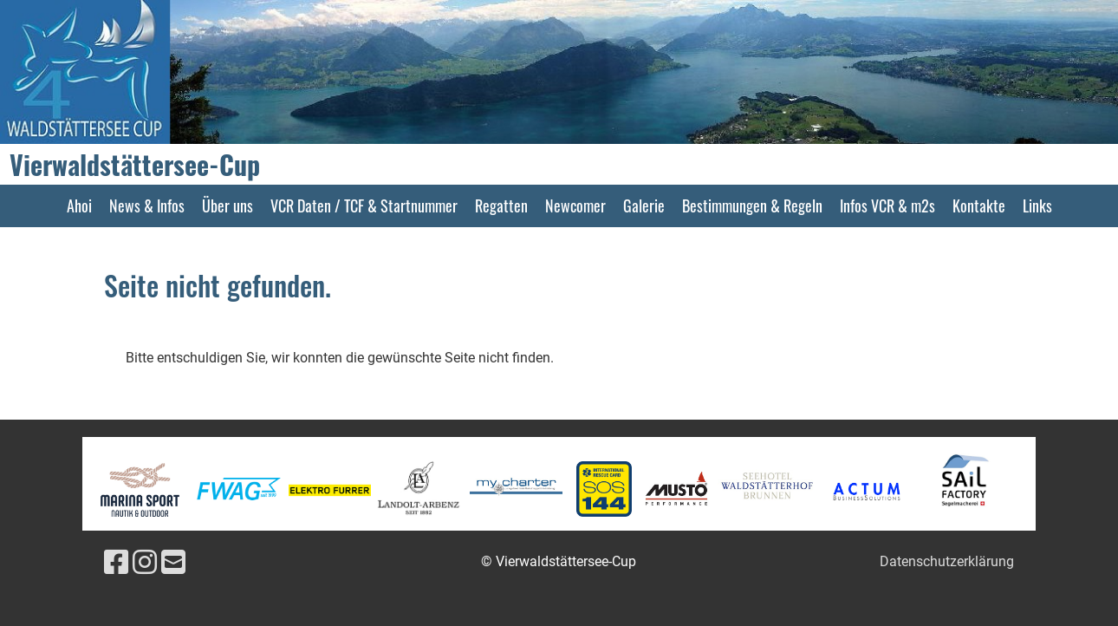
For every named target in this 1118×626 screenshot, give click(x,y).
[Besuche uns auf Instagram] (145, 562)
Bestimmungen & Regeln (752, 205)
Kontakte (978, 205)
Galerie (644, 205)
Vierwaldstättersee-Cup (135, 165)
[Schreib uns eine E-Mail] (173, 562)
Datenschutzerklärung (947, 561)
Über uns (227, 205)
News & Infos (147, 205)
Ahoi (79, 205)
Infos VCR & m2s (887, 205)
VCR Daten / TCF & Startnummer (364, 205)
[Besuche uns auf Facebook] (116, 562)
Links (1037, 205)
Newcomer (575, 205)
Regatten (501, 205)
